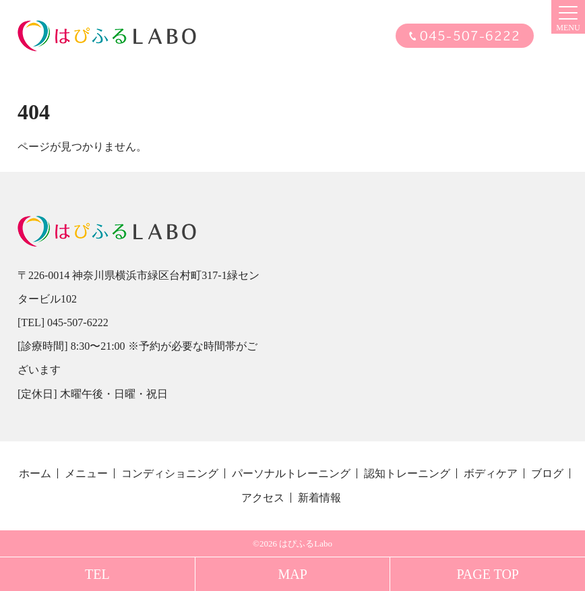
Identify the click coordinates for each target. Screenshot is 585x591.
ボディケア (491, 473)
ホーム (35, 473)
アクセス (262, 497)
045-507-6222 (470, 36)
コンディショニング (169, 473)
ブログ (547, 473)
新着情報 (319, 497)
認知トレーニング (407, 473)
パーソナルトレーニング (291, 473)
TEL (97, 574)
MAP (292, 574)
